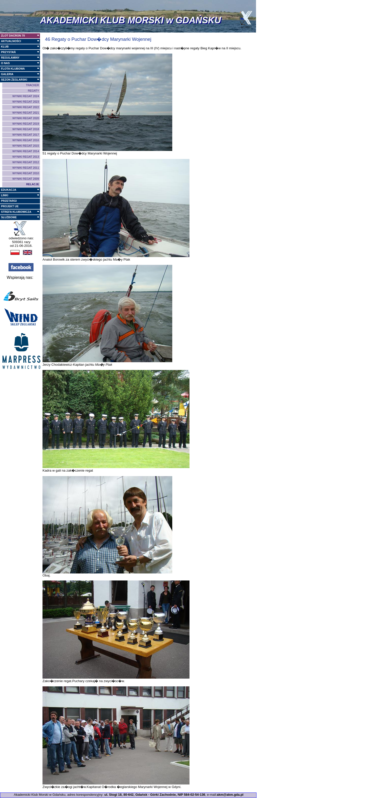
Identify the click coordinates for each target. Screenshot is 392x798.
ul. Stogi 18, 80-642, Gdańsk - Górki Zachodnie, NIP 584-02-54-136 (154, 794)
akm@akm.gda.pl (230, 794)
